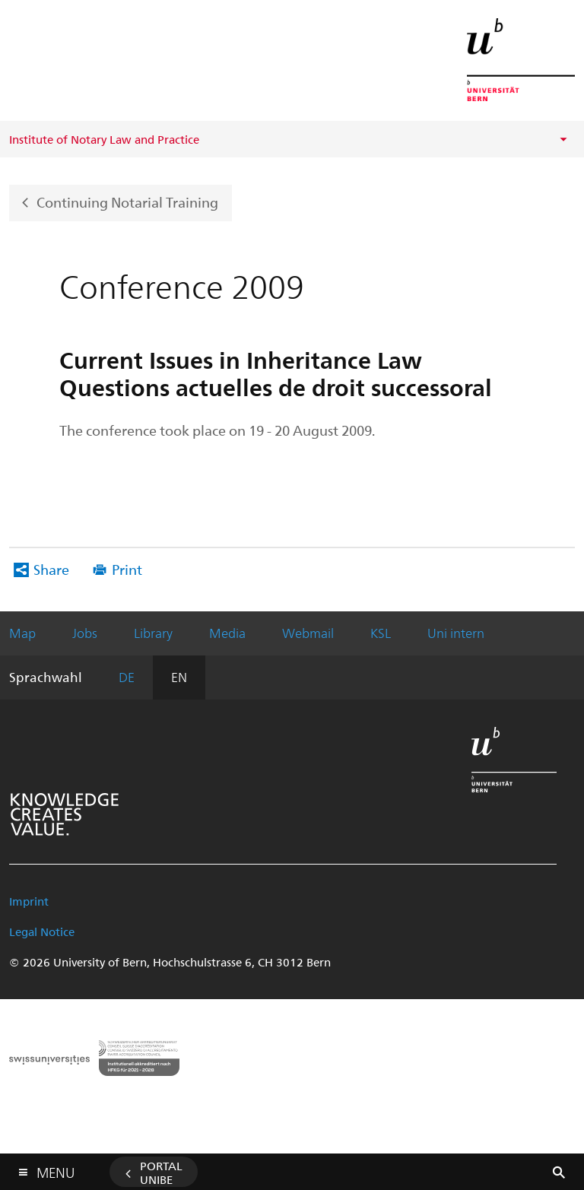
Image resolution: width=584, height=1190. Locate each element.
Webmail (308, 632)
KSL (380, 632)
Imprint (29, 901)
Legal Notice (42, 931)
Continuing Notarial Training (127, 201)
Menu (55, 1169)
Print (127, 569)
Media (227, 632)
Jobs (84, 632)
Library (153, 632)
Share (51, 569)
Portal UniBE (161, 1172)
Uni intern (455, 632)
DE (127, 676)
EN (179, 676)
